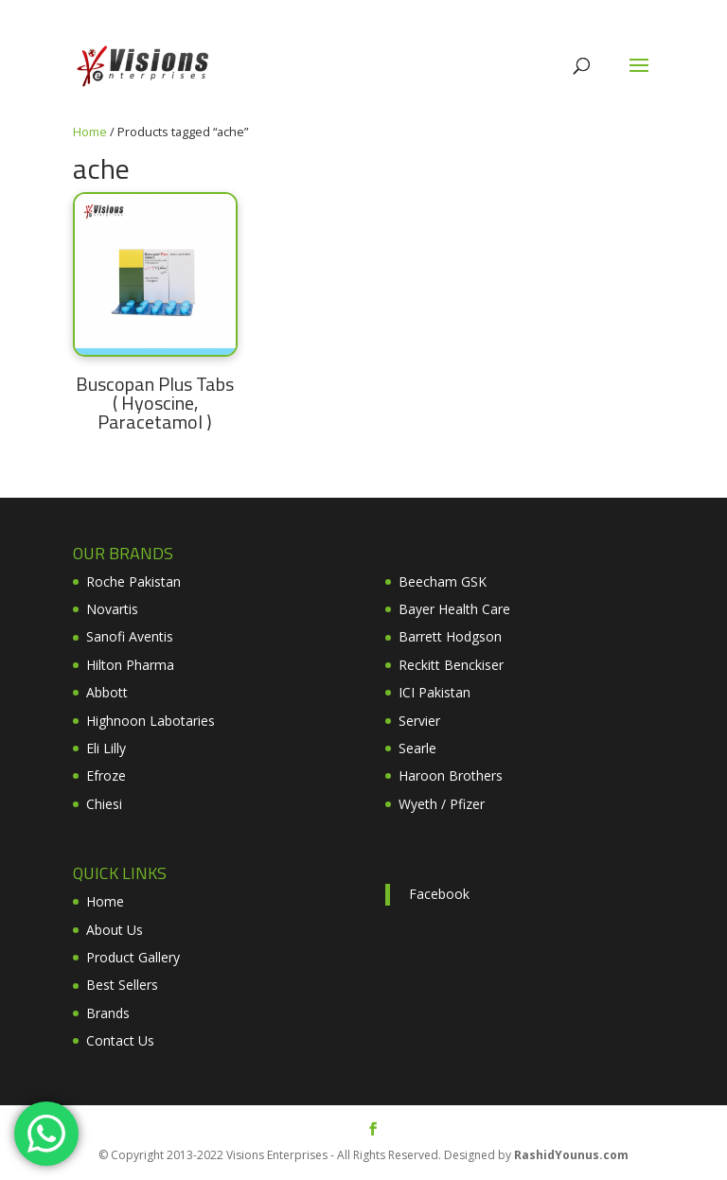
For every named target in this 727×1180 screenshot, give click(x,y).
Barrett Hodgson (450, 636)
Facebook (439, 894)
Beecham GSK (443, 581)
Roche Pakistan (133, 581)
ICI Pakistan (434, 692)
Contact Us (120, 1040)
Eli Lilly (106, 748)
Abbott (107, 692)
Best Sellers (122, 985)
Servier (419, 721)
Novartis (112, 609)
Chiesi (104, 804)
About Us (114, 930)
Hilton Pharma (130, 665)
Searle (417, 748)
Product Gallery (133, 957)
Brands (108, 1013)
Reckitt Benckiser (451, 665)
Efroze (106, 775)
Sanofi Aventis (129, 636)
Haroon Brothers (451, 775)
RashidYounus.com (571, 1155)
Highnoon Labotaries (150, 721)
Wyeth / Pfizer (442, 804)
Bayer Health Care (454, 609)
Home (90, 131)
